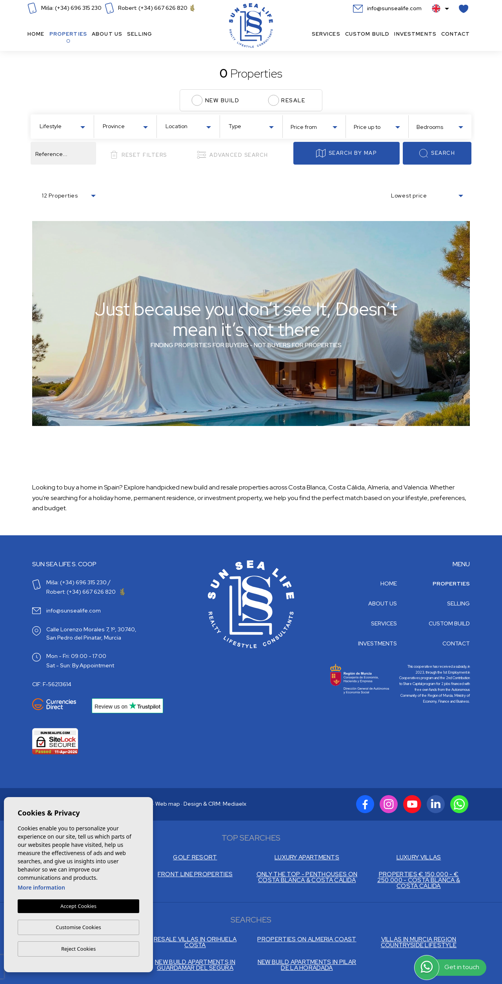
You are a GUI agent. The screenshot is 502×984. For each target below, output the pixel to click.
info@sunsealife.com (387, 8)
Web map (167, 803)
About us (107, 34)
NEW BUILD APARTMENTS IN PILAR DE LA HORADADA (307, 965)
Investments (415, 34)
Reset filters (138, 155)
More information (41, 888)
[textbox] (64, 126)
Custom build (367, 34)
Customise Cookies (78, 927)
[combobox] (62, 126)
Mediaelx (234, 803)
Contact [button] (455, 34)
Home (36, 34)
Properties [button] (68, 34)
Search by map (346, 153)
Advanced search (232, 155)
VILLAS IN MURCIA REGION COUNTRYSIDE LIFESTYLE (419, 942)
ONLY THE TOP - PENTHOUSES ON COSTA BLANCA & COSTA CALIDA (306, 877)
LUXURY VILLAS (419, 858)
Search (437, 153)
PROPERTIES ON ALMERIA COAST (306, 939)
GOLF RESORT (195, 858)
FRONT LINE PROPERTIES (195, 874)
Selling (139, 34)
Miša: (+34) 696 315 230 (64, 7)
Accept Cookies (78, 906)
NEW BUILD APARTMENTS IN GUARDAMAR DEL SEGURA (195, 965)
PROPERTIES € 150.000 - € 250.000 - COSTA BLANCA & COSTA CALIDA (418, 880)
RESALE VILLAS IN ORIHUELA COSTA (195, 942)
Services (326, 34)
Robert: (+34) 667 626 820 (150, 7)
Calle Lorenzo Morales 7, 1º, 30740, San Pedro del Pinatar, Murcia (91, 633)
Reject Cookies (78, 948)
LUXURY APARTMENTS (307, 858)
